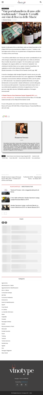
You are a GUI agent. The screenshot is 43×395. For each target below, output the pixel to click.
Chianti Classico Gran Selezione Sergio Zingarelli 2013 (19, 156)
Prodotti (4, 319)
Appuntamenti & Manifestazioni (10, 288)
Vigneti (3, 345)
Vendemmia (5, 343)
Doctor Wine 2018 (13, 158)
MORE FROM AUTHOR (27, 186)
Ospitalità (4, 317)
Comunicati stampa (7, 292)
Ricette (3, 324)
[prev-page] (3, 213)
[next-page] (5, 213)
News (3, 314)
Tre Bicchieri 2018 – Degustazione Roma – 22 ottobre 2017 (32, 177)
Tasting (4, 336)
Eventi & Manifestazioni (8, 302)
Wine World (5, 353)
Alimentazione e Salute (8, 285)
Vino (3, 348)
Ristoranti (4, 329)
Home (3, 6)
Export (3, 304)
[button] (2, 2)
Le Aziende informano (7, 312)
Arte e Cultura (5, 290)
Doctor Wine (5, 158)
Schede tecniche (6, 331)
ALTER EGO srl (24, 382)
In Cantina (4, 309)
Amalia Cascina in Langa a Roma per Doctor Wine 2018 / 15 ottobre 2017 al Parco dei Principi (11, 178)
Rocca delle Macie (36, 158)
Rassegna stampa (10, 6)
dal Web (4, 295)
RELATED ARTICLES (15, 186)
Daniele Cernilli (35, 156)
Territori (4, 338)
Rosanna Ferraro (7, 19)
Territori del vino (6, 341)
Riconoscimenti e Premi (8, 326)
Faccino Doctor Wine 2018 (24, 158)
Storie (3, 333)
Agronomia (4, 283)
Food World (5, 307)
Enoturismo (5, 300)
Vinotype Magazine (7, 350)
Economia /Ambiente (7, 297)
